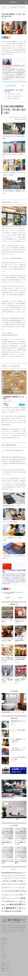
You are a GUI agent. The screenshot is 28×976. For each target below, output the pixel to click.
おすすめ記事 (14, 691)
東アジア (15, 592)
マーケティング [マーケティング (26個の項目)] (10, 898)
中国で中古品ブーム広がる (14, 94)
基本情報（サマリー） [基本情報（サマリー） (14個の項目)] (15, 901)
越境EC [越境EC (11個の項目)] (10, 911)
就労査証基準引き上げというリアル (11, 505)
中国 (12, 592)
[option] (14, 703)
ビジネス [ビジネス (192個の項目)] (7, 891)
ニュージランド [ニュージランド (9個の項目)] (16, 887)
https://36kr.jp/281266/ (16, 258)
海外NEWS (4, 964)
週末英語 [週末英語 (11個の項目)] (14, 911)
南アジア (4, 945)
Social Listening (5, 970)
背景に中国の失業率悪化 (13, 98)
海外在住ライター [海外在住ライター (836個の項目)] (14, 908)
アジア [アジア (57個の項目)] (23, 873)
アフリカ (4, 958)
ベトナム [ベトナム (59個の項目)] (16, 895)
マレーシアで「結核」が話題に (10, 521)
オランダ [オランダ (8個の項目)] (14, 878)
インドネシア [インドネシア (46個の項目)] (21, 875)
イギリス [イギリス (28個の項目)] (10, 875)
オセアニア (4, 955)
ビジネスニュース (6, 592)
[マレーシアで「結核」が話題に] (14, 514)
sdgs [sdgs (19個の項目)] (20, 873)
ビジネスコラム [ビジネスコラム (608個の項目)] (18, 891)
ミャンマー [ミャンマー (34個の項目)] (17, 898)
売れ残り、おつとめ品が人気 (14, 96)
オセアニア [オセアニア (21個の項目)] (9, 878)
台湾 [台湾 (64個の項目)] (8, 901)
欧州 (3, 947)
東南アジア (4, 943)
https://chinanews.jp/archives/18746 (9, 335)
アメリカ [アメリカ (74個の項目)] (4, 875)
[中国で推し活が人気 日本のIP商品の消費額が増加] (14, 128)
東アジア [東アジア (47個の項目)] (22, 901)
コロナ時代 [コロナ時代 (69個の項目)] (12, 881)
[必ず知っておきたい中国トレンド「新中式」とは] (14, 147)
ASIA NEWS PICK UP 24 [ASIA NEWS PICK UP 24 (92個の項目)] (10, 873)
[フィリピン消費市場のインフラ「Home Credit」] (14, 530)
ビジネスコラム (5, 962)
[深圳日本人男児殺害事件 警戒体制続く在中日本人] (14, 183)
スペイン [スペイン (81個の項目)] (11, 884)
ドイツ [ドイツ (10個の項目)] (11, 887)
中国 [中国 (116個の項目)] (21, 898)
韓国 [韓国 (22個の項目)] (17, 911)
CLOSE (23, 85)
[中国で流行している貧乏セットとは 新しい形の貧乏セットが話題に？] (14, 165)
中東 (3, 949)
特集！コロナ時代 (6, 966)
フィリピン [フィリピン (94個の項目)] (5, 895)
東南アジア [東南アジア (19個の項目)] (4, 904)
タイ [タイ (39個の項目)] (8, 887)
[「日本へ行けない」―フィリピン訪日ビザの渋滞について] (14, 548)
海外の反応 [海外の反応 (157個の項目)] (13, 904)
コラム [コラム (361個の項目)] (6, 881)
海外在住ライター (9, 593)
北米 (3, 951)
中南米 (3, 953)
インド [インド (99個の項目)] (14, 875)
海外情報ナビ (14, 2)
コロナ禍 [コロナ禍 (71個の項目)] (19, 881)
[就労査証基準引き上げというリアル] (14, 498)
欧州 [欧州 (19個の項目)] (8, 904)
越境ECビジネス (5, 968)
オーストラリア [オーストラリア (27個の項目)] (20, 878)
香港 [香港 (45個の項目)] (20, 911)
